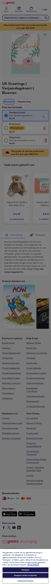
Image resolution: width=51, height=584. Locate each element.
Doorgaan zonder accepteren (25, 575)
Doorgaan (25, 570)
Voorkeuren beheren (25, 581)
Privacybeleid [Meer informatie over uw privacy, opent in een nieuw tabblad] (33, 565)
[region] (25, 566)
